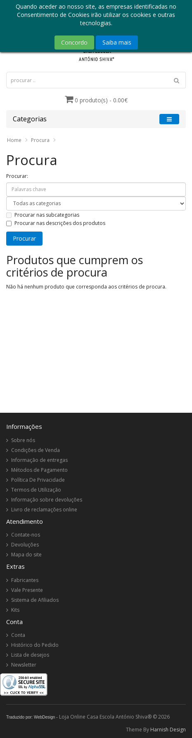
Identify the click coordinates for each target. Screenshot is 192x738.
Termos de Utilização (36, 489)
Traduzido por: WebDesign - (32, 717)
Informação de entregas (39, 460)
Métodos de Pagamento (39, 469)
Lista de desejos (30, 654)
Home (14, 140)
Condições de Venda (35, 450)
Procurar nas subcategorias (42, 214)
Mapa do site (26, 554)
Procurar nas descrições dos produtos (55, 223)
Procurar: (17, 176)
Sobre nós (23, 440)
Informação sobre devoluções (46, 499)
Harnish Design (168, 729)
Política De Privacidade (38, 479)
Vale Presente (27, 590)
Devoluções (25, 544)
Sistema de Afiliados (35, 599)
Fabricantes (24, 580)
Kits (15, 609)
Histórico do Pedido (35, 644)
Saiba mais (116, 42)
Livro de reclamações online (44, 509)
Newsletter (23, 664)
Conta (18, 635)
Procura (40, 140)
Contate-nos (25, 534)
